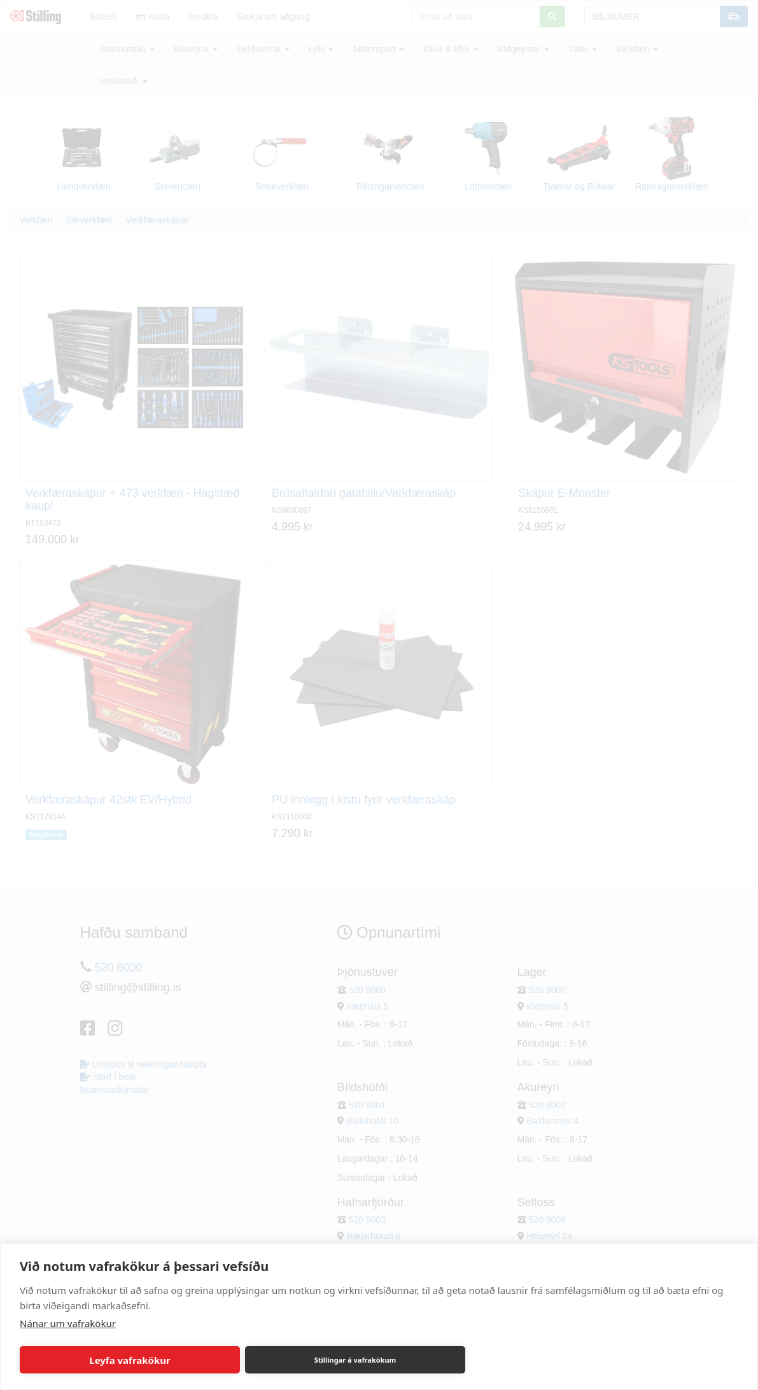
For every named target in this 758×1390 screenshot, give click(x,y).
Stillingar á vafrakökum (355, 1360)
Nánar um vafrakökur (68, 1323)
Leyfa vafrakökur (129, 1360)
